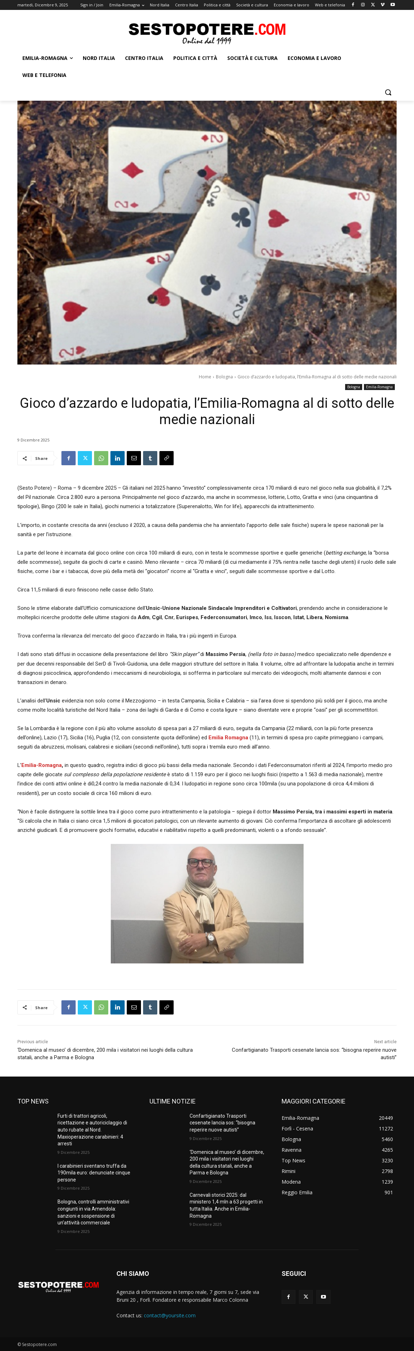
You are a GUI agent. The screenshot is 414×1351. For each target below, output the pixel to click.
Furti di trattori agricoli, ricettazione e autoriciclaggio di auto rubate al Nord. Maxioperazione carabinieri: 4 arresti (92, 1129)
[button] (388, 92)
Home (205, 377)
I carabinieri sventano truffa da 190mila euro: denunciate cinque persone (94, 1173)
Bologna (224, 377)
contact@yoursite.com (170, 1315)
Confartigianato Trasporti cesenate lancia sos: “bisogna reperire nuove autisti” (222, 1123)
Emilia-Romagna (379, 387)
